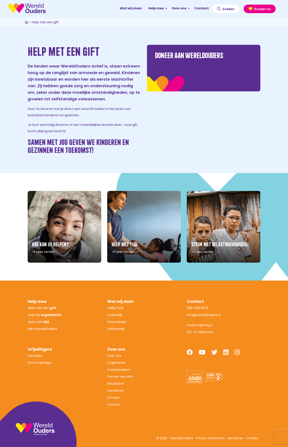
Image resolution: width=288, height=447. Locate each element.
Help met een (42, 308)
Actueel (113, 397)
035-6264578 (197, 308)
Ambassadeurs (119, 369)
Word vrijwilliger (40, 362)
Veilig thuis (115, 308)
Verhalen (35, 355)
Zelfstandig (116, 329)
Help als (44, 315)
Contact (201, 8)
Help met (38, 322)
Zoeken (225, 9)
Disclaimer (235, 438)
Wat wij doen (131, 8)
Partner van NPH (120, 376)
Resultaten (115, 383)
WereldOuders (27, 8)
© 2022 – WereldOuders (174, 438)
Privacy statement (210, 438)
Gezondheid (116, 322)
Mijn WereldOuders (42, 329)
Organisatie (116, 362)
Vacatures (115, 390)
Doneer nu (260, 9)
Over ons (181, 8)
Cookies (252, 438)
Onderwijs (115, 315)
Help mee (157, 8)
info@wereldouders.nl (204, 315)
